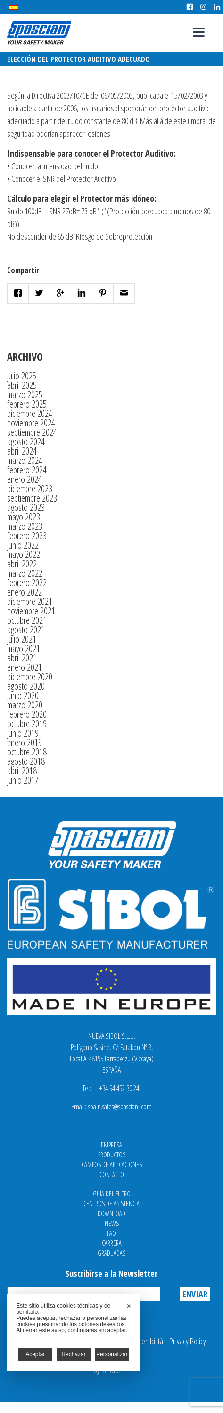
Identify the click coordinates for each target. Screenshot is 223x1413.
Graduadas (111, 1252)
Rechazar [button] (73, 1354)
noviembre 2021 (31, 610)
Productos (111, 1154)
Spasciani (39, 33)
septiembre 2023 (32, 498)
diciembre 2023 (29, 488)
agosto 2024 (26, 441)
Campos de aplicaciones (112, 1164)
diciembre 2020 (29, 676)
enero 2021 (24, 667)
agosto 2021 (26, 629)
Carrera (112, 1243)
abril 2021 (22, 658)
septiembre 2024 (32, 432)
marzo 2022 (24, 573)
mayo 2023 (23, 516)
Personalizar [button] (112, 1354)
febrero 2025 (27, 404)
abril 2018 (22, 770)
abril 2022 (22, 563)
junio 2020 (23, 695)
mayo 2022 (23, 554)
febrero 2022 (27, 582)
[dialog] (73, 1332)
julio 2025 (21, 375)
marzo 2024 (24, 460)
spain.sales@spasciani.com (120, 1106)
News (112, 1223)
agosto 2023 (26, 507)
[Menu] (199, 32)
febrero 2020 (27, 714)
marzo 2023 (24, 526)
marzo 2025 (24, 394)
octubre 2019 (27, 723)
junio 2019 (23, 733)
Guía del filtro (112, 1193)
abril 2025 (22, 385)
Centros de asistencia (111, 1203)
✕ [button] (128, 1306)
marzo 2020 (24, 705)
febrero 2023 (27, 535)
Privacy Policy (187, 1341)
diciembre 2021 (29, 601)
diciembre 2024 (29, 413)
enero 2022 (24, 592)
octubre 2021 (27, 620)
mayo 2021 (23, 648)
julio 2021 (21, 639)
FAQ (111, 1233)
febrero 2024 (27, 469)
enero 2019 (24, 742)
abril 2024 (22, 451)
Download (111, 1213)
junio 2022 (23, 545)
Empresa (111, 1144)
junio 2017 (23, 780)
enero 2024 (24, 479)
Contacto (111, 1174)
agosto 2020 (26, 686)
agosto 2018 (26, 761)
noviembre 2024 (31, 422)
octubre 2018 (27, 752)
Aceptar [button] (35, 1354)
